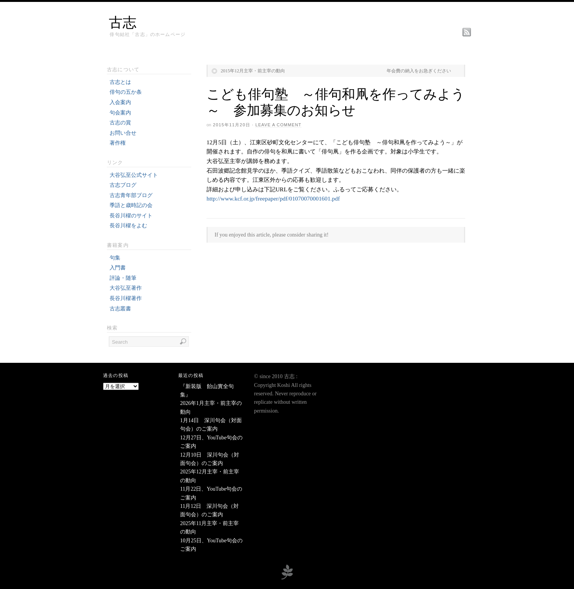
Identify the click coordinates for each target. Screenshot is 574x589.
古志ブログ (123, 185)
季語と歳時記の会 (131, 205)
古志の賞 (120, 123)
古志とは (120, 82)
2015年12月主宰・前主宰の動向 (253, 70)
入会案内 (120, 102)
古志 (122, 22)
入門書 (118, 268)
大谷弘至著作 (126, 288)
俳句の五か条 (126, 92)
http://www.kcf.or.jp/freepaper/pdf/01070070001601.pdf (273, 198)
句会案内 (120, 113)
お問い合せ (123, 133)
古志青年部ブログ (131, 195)
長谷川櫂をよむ (128, 225)
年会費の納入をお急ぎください (419, 70)
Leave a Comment (278, 124)
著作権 (118, 143)
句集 (115, 258)
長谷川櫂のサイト (131, 216)
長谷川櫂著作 (126, 298)
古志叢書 (120, 309)
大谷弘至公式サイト (134, 175)
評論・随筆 (123, 278)
